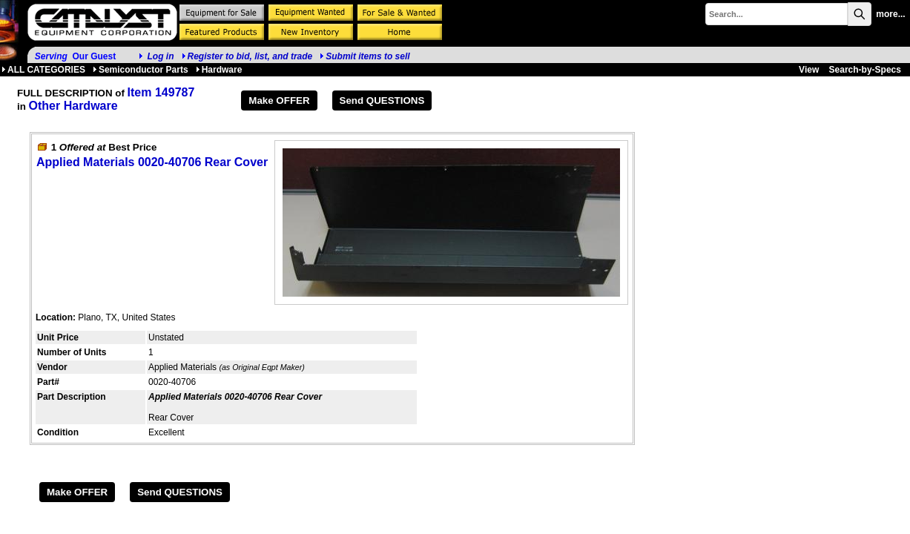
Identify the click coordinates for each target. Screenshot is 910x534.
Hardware (219, 70)
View (809, 70)
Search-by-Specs (865, 70)
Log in (161, 56)
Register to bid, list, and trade (250, 56)
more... (890, 14)
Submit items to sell (364, 56)
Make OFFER (278, 100)
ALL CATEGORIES (43, 70)
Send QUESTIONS (382, 100)
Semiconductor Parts (140, 70)
